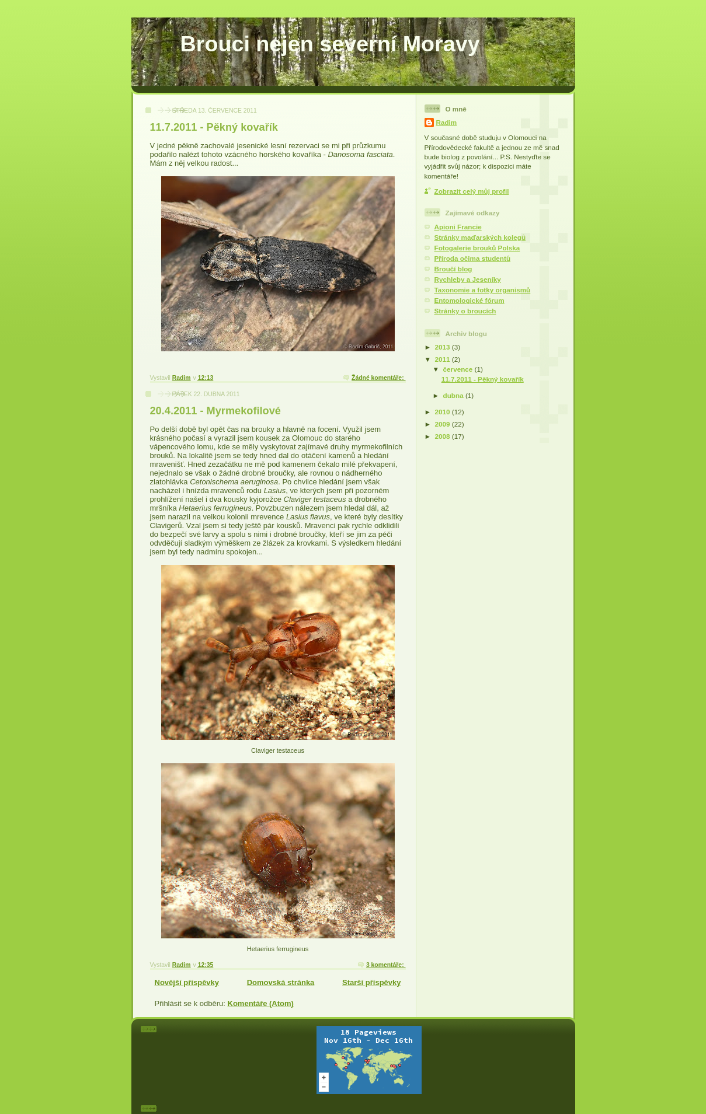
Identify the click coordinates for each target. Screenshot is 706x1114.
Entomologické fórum (469, 300)
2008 (443, 436)
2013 (443, 347)
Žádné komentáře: (378, 378)
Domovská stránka (281, 982)
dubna (454, 395)
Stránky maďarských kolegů (480, 237)
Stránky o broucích (465, 311)
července (459, 369)
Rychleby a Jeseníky (467, 279)
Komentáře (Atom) (261, 1003)
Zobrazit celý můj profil (471, 191)
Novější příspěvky (187, 982)
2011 (443, 359)
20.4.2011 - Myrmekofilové (215, 411)
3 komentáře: (386, 965)
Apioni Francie (458, 227)
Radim (446, 122)
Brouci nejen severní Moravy (330, 44)
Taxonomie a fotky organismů (482, 290)
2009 (443, 424)
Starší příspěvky (371, 982)
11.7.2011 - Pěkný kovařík (214, 127)
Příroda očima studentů (472, 258)
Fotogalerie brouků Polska (477, 248)
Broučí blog (453, 269)
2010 (443, 411)
